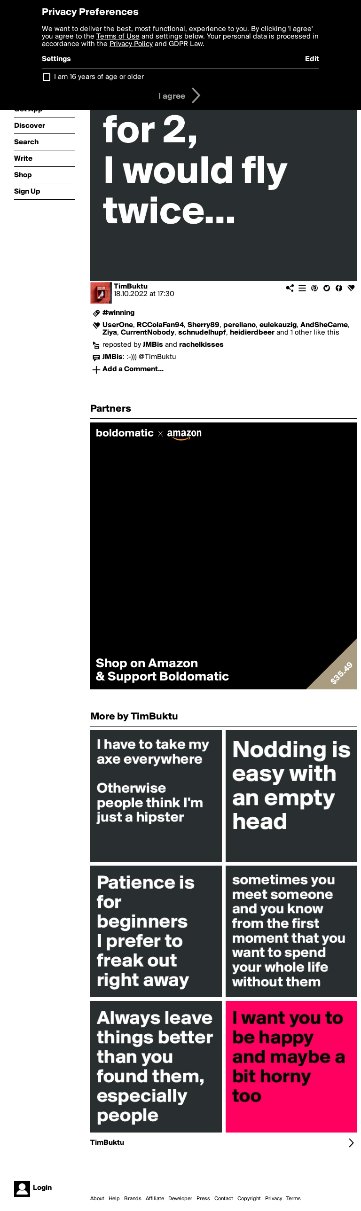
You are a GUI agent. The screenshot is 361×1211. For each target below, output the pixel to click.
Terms (293, 1199)
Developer (180, 1199)
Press (203, 1199)
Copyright (249, 1199)
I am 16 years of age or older (99, 77)
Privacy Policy (131, 44)
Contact (223, 1199)
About (97, 1199)
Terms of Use (118, 36)
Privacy (273, 1199)
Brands (132, 1199)
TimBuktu (131, 286)
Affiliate (155, 1199)
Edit (312, 59)
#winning (118, 313)
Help (114, 1199)
